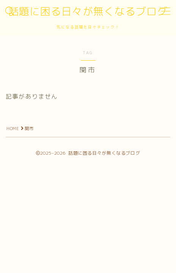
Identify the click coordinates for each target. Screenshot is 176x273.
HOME (12, 129)
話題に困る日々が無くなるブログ (88, 11)
